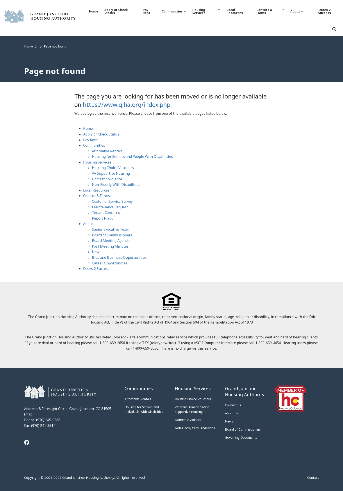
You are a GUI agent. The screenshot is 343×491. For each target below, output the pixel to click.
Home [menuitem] (93, 11)
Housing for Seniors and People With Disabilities (132, 156)
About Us (231, 413)
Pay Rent (90, 139)
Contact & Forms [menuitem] (269, 15)
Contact (313, 478)
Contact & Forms (96, 195)
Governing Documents (241, 437)
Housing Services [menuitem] (206, 15)
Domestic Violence (107, 179)
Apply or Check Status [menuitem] (116, 11)
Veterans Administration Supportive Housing (192, 409)
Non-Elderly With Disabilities (116, 184)
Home (88, 128)
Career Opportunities (109, 263)
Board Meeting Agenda (111, 240)
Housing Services (97, 162)
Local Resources (96, 190)
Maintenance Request (110, 207)
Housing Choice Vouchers (113, 167)
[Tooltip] (26, 443)
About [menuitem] (296, 15)
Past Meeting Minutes (110, 246)
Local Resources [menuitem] (235, 11)
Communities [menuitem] (173, 15)
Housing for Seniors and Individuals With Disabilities (144, 409)
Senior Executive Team (110, 229)
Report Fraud (102, 218)
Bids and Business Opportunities (119, 257)
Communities (94, 145)
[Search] (334, 29)
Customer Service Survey (112, 201)
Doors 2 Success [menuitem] (324, 11)
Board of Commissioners (112, 235)
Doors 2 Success (96, 268)
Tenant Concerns (106, 212)
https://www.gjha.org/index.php (126, 104)
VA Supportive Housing (111, 173)
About (88, 223)
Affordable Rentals (107, 151)
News (96, 251)
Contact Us (233, 405)
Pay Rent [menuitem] (146, 11)
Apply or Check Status (101, 134)
